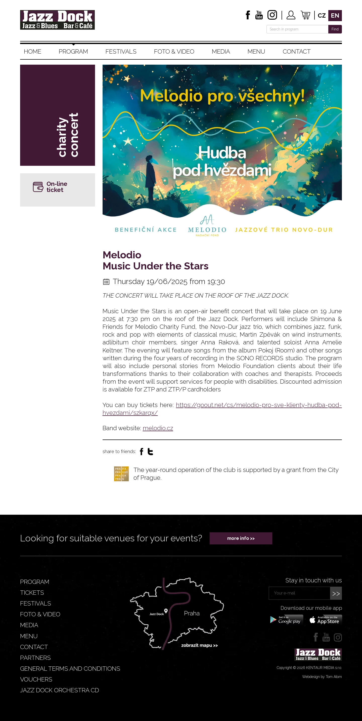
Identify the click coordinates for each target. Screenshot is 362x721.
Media (221, 51)
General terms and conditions (70, 668)
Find (335, 29)
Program (73, 51)
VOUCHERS (36, 679)
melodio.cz (158, 428)
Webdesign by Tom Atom (322, 677)
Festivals (121, 51)
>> (336, 593)
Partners (35, 657)
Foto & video (174, 51)
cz (322, 15)
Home (32, 51)
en (335, 15)
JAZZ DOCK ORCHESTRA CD (59, 690)
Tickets (32, 592)
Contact (297, 51)
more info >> (241, 538)
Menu (256, 51)
